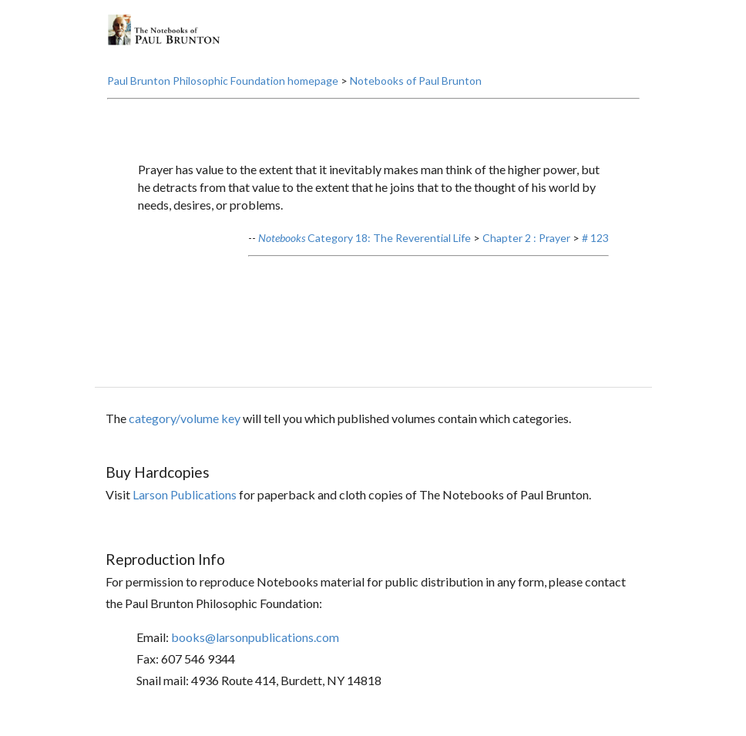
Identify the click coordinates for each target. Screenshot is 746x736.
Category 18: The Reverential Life (364, 237)
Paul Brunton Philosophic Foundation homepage (222, 80)
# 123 (595, 237)
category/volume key (184, 418)
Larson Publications (185, 494)
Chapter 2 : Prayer (526, 237)
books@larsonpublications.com (255, 637)
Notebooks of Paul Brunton (416, 80)
